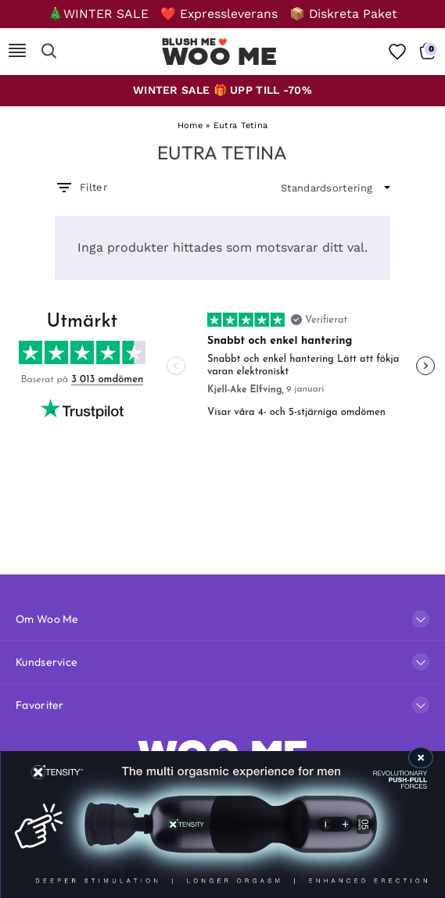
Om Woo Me (47, 619)
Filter (81, 187)
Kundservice (46, 662)
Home (190, 125)
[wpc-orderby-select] (335, 188)
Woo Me (219, 56)
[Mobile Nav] (17, 51)
